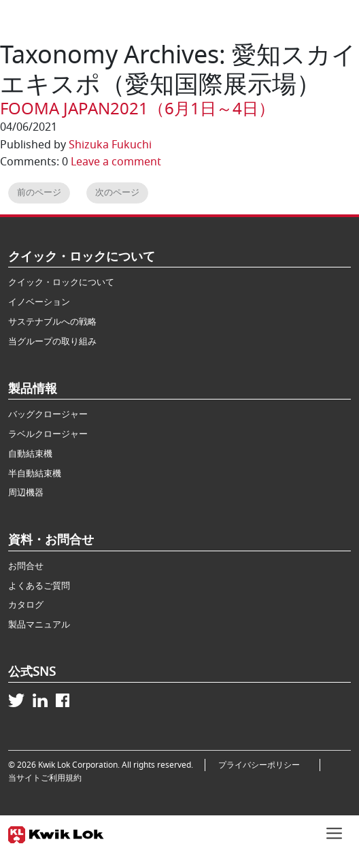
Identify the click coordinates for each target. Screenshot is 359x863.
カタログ (26, 604)
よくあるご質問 (39, 585)
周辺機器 (26, 492)
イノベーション (39, 301)
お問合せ (26, 565)
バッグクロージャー (48, 414)
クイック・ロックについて (61, 282)
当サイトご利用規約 (45, 778)
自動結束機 (30, 453)
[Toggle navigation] (334, 831)
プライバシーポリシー (263, 765)
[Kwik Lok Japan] (56, 832)
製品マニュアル (39, 624)
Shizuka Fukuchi (110, 145)
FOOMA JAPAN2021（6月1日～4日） (137, 109)
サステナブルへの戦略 (52, 321)
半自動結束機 (34, 473)
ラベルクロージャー (48, 433)
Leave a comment (116, 162)
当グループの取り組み (52, 341)
